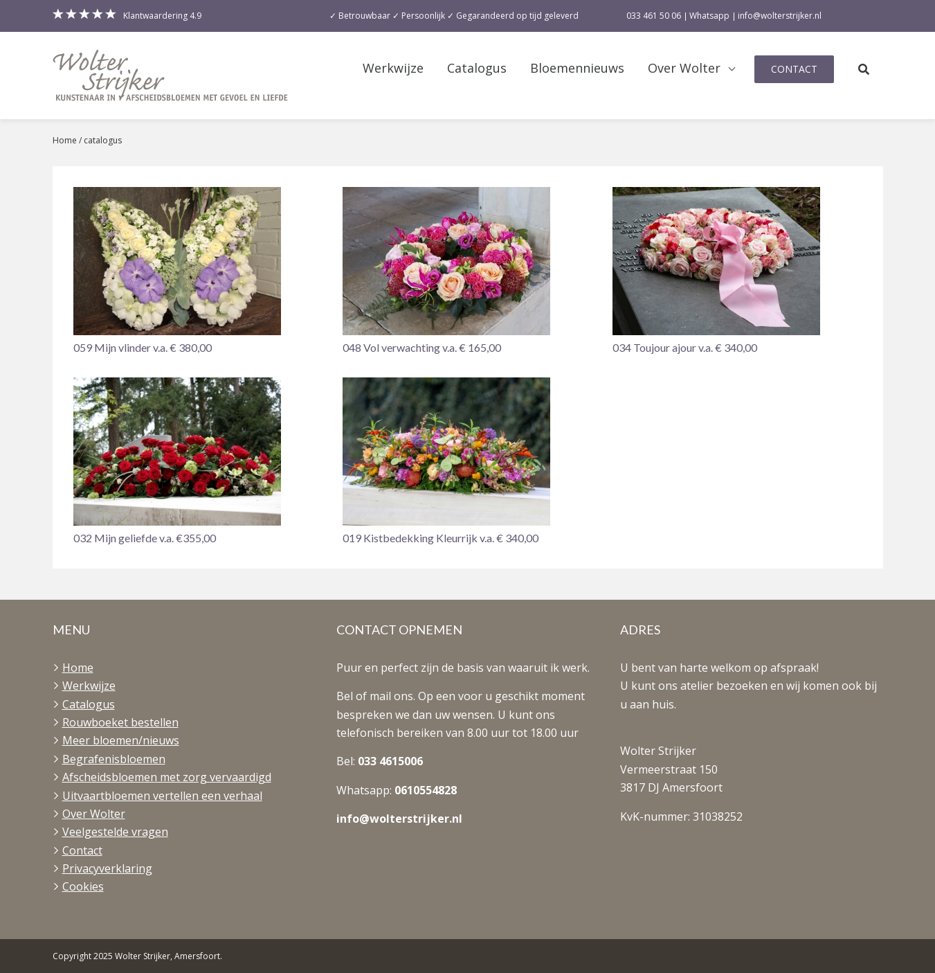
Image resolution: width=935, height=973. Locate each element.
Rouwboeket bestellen (120, 722)
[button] (198, 272)
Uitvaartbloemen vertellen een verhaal (162, 795)
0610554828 (425, 790)
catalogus (103, 140)
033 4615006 (390, 761)
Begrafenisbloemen (113, 759)
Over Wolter (684, 68)
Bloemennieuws (577, 68)
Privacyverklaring (107, 868)
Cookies (83, 886)
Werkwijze (393, 68)
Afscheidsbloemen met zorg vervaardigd (166, 777)
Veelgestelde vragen (115, 831)
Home (65, 140)
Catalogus (477, 68)
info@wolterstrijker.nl (399, 818)
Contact (794, 68)
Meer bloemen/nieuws (120, 740)
